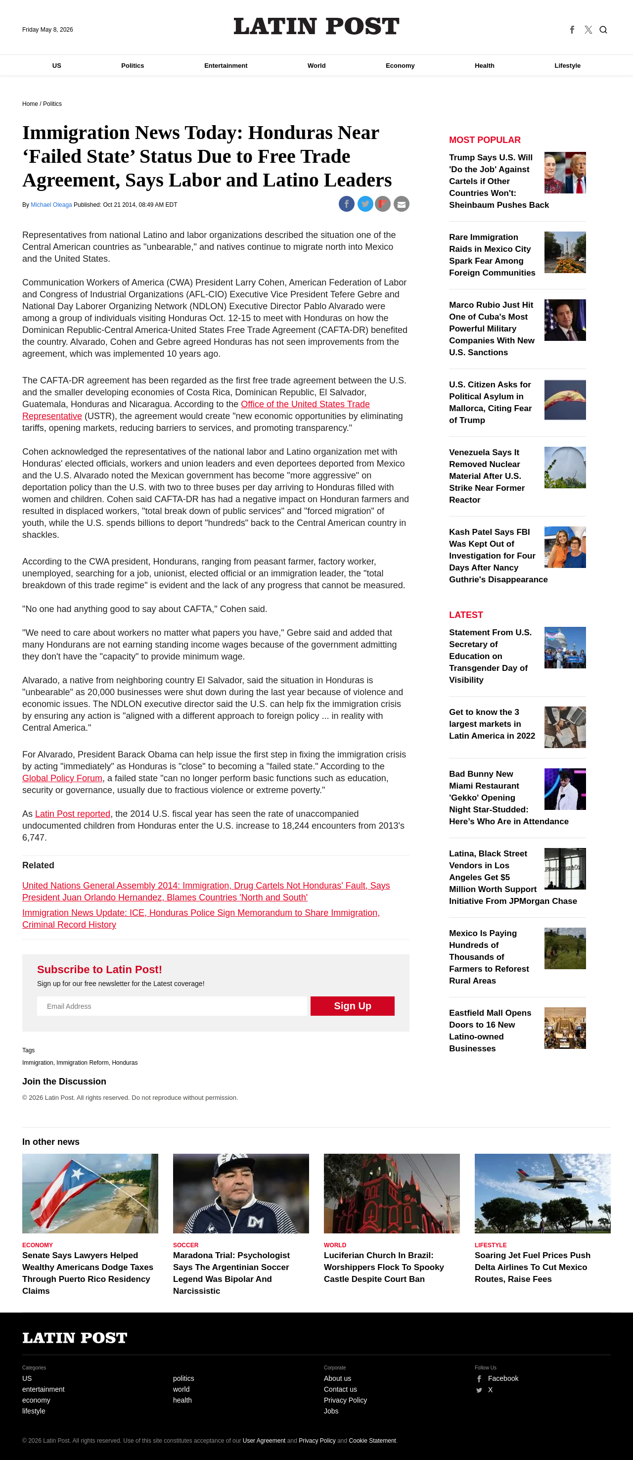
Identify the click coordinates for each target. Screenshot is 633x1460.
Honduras (124, 1062)
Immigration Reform (82, 1062)
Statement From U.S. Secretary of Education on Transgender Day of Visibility (490, 656)
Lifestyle (568, 65)
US (56, 65)
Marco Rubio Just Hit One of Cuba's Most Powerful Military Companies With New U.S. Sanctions (492, 328)
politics (183, 1378)
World (317, 65)
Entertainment (225, 65)
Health (485, 65)
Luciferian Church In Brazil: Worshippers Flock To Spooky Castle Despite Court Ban (384, 1267)
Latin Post (317, 26)
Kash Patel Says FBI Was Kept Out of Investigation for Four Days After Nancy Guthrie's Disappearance (498, 555)
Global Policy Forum (62, 778)
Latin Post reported (72, 814)
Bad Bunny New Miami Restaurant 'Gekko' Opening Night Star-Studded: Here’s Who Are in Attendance (509, 797)
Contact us (340, 1389)
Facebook (503, 1378)
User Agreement (264, 1440)
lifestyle (33, 1411)
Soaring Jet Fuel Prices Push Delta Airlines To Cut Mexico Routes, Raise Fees (532, 1267)
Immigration (37, 1062)
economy (36, 1400)
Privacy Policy (345, 1400)
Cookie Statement (372, 1440)
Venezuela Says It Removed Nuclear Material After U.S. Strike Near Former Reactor (487, 476)
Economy (400, 65)
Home (30, 103)
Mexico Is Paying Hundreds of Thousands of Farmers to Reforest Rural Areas (489, 957)
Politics (132, 65)
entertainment (43, 1389)
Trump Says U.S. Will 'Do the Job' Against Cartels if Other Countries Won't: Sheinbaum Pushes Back (499, 181)
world (181, 1389)
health (182, 1400)
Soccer (185, 1245)
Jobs (331, 1411)
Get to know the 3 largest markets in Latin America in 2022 (492, 724)
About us (337, 1378)
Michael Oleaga (52, 204)
